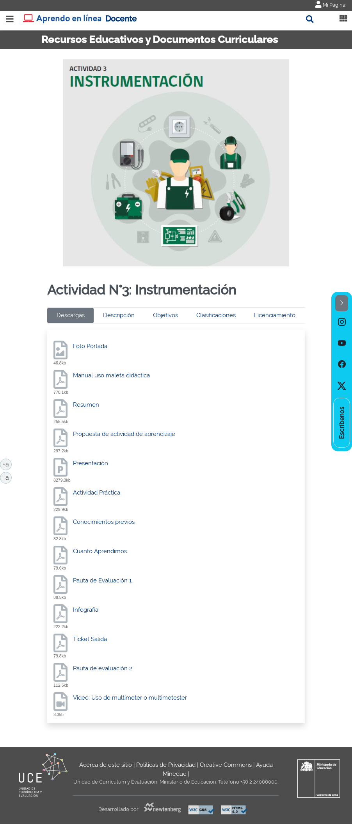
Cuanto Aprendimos (100, 551)
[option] (341, 321)
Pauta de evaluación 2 (102, 668)
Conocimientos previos (104, 521)
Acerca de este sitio (105, 764)
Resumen (86, 404)
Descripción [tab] (119, 315)
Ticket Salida (90, 639)
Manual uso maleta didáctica (111, 375)
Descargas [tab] (71, 315)
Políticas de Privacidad (166, 764)
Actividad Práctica (96, 492)
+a (7, 463)
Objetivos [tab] (165, 315)
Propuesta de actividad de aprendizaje (124, 434)
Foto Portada (90, 346)
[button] (341, 303)
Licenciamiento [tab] (274, 315)
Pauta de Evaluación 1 (102, 580)
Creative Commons (226, 764)
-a (7, 477)
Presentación (90, 463)
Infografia (85, 609)
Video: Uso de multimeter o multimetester (130, 697)
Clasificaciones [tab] (216, 315)
